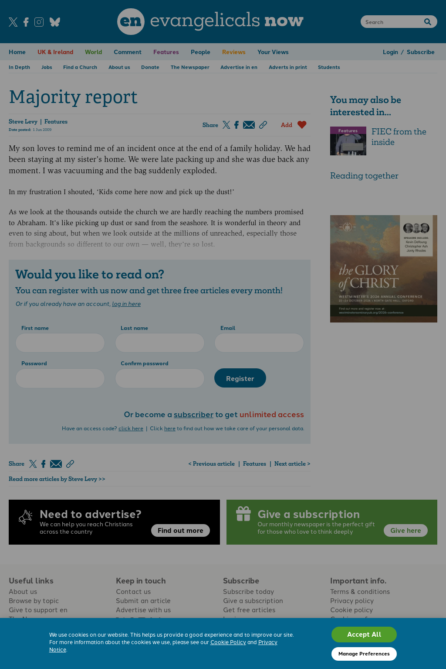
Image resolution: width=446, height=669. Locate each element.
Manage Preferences (364, 653)
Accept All (364, 634)
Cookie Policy (228, 641)
